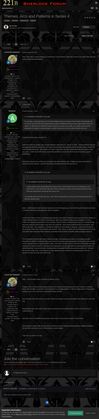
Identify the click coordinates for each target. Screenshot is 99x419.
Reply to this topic (87, 36)
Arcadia (14, 26)
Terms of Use (26, 412)
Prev (9, 44)
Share (76, 27)
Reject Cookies (90, 413)
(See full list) (90, 389)
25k (12, 74)
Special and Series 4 (29, 28)
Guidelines (18, 416)
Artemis (12, 111)
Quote (29, 98)
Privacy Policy (11, 416)
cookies (42, 412)
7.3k (12, 133)
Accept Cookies (74, 413)
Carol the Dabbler (12, 52)
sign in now (46, 362)
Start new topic (69, 36)
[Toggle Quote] (25, 116)
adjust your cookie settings (26, 414)
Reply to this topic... (20, 373)
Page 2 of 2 (24, 44)
